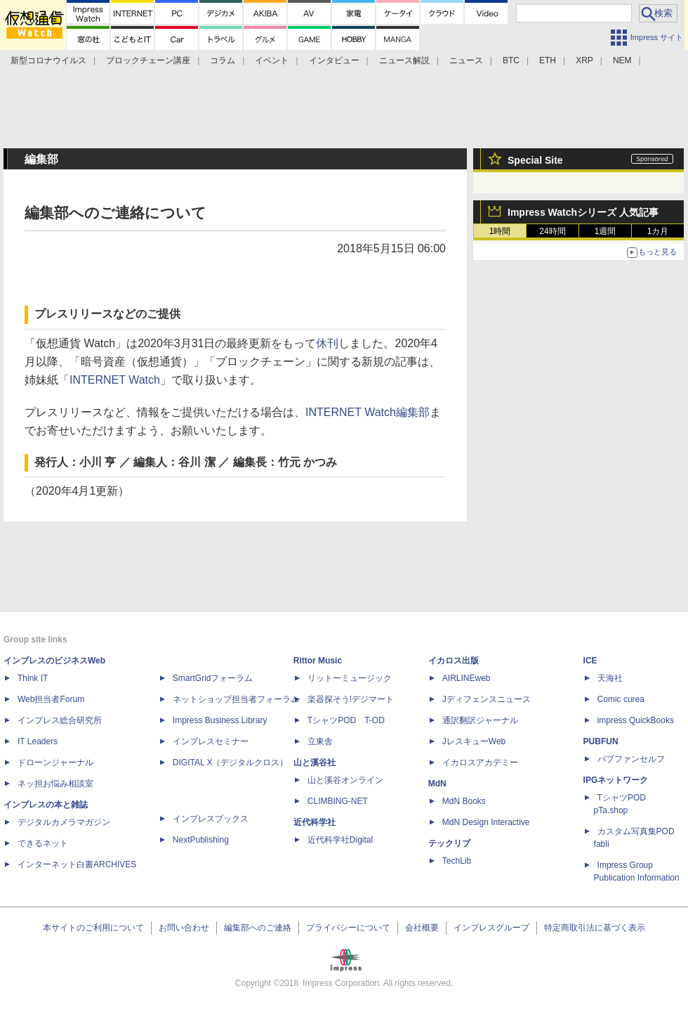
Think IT (33, 678)
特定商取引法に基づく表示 (594, 928)
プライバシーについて (348, 928)
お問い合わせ (184, 928)
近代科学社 (314, 822)
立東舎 (320, 741)
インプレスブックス (211, 819)
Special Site (535, 160)
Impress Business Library (220, 720)
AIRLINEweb (466, 678)
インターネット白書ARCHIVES (77, 864)
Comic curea (620, 699)
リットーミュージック (349, 678)
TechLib (456, 861)
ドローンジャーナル (55, 762)
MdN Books (464, 801)
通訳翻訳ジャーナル (480, 720)
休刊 (327, 343)
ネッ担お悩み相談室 (55, 784)
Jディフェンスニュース (486, 699)
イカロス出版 (453, 661)
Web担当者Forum (51, 699)
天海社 (610, 678)
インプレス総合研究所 (60, 720)
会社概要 (422, 928)
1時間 (500, 231)
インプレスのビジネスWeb (54, 661)
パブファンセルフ (631, 759)
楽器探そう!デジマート (350, 699)
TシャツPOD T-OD (346, 720)
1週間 (605, 231)
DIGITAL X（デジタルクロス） (231, 762)
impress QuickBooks (635, 720)
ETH (547, 60)
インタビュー (334, 60)
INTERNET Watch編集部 (367, 412)
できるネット (43, 843)
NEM (622, 60)
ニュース (466, 60)
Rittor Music (317, 661)
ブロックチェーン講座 (148, 60)
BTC (511, 60)
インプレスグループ (491, 928)
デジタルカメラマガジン (64, 822)
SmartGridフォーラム (213, 678)
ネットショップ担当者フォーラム (236, 699)
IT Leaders (38, 741)
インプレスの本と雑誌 (46, 805)
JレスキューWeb (473, 741)
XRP (584, 60)
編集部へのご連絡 (257, 928)
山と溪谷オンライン (345, 780)
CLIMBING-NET (337, 801)
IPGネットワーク (616, 780)
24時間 (552, 231)
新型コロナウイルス (48, 60)
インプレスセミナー (211, 741)
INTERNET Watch (115, 380)
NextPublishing (201, 840)
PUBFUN (600, 741)
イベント (272, 60)
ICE (590, 661)
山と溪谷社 (314, 762)
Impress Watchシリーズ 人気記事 (583, 212)
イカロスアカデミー (480, 762)
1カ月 (658, 231)
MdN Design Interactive (486, 822)
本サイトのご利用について (93, 928)
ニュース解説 (404, 60)
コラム (222, 60)
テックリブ (449, 843)
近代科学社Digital (340, 840)
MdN (437, 784)
